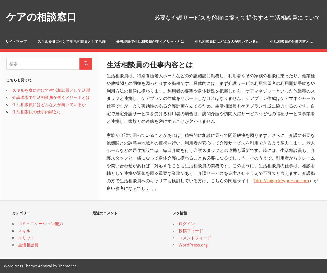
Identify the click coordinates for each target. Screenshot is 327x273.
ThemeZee (67, 265)
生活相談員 (28, 245)
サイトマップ (16, 41)
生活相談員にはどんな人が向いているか (227, 41)
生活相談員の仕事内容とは (291, 41)
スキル (24, 230)
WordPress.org (193, 245)
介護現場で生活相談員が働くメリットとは (150, 41)
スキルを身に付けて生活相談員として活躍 (72, 41)
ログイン (187, 223)
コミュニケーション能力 (40, 223)
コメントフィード (195, 238)
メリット (26, 238)
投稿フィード (191, 230)
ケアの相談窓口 (42, 16)
